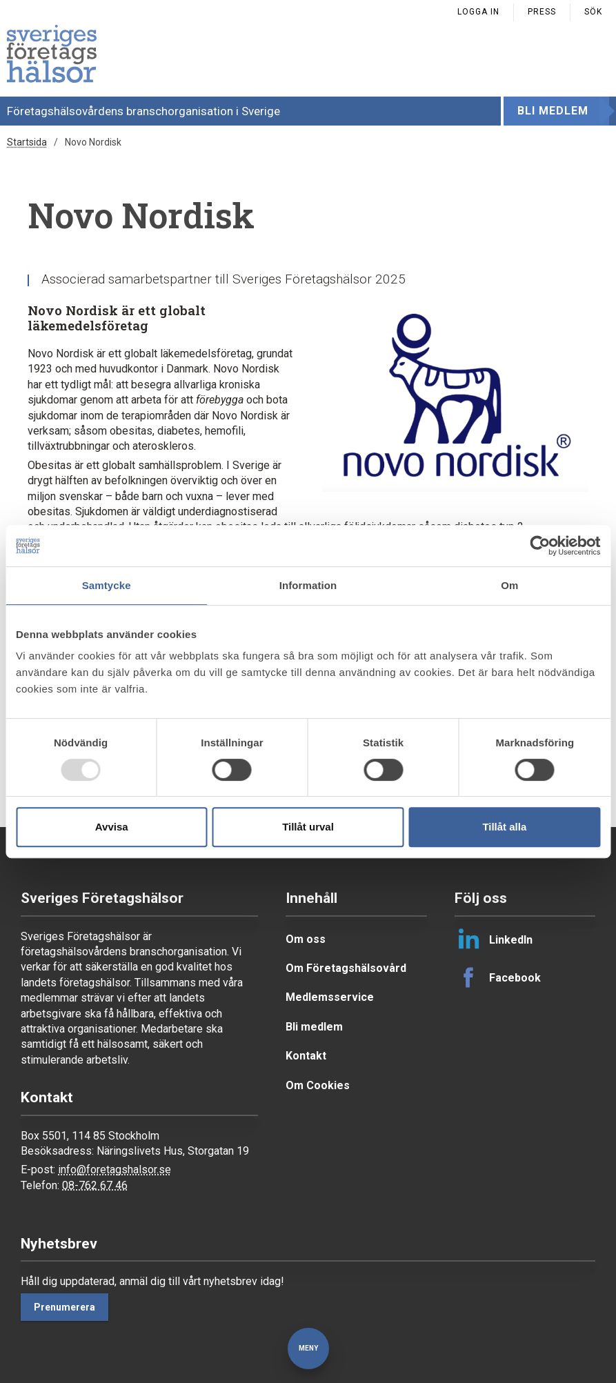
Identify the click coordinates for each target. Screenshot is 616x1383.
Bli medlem (552, 110)
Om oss (306, 939)
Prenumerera (64, 1307)
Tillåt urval (308, 827)
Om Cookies (318, 1085)
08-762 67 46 (95, 1185)
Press (542, 12)
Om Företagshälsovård (346, 968)
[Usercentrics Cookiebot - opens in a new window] (539, 545)
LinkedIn (494, 939)
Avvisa (111, 827)
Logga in (478, 12)
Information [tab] (308, 585)
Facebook (498, 977)
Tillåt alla (504, 827)
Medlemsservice (330, 997)
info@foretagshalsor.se (114, 1169)
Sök (593, 12)
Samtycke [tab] (106, 585)
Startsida (27, 142)
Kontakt (306, 1055)
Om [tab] (509, 585)
